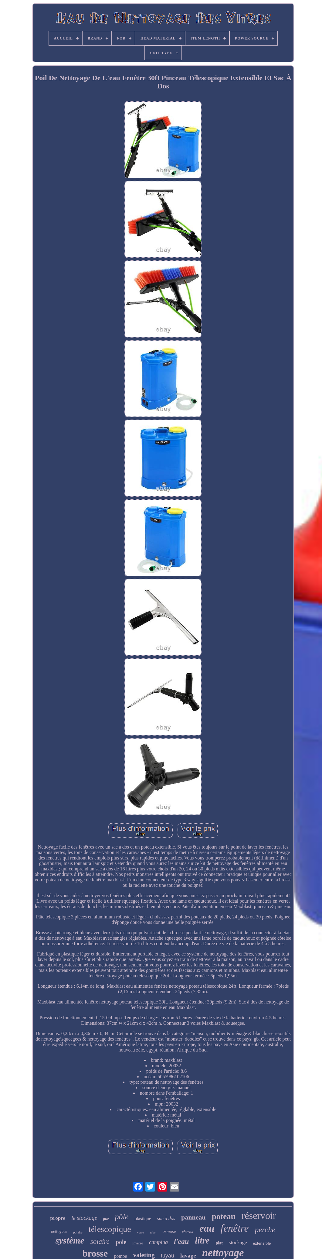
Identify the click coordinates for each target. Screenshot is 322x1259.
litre (202, 1240)
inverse (137, 1243)
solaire (100, 1241)
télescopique (110, 1229)
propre (57, 1218)
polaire (78, 1232)
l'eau (181, 1241)
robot (153, 1232)
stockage (238, 1242)
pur (106, 1218)
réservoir (259, 1215)
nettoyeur (59, 1231)
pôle (122, 1216)
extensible (262, 1243)
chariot (187, 1231)
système (70, 1240)
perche (265, 1230)
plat (219, 1243)
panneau (193, 1217)
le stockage (84, 1218)
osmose (169, 1231)
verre (140, 1232)
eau (207, 1228)
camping (158, 1242)
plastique (142, 1218)
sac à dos (166, 1218)
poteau (224, 1216)
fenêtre (235, 1228)
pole (121, 1242)
